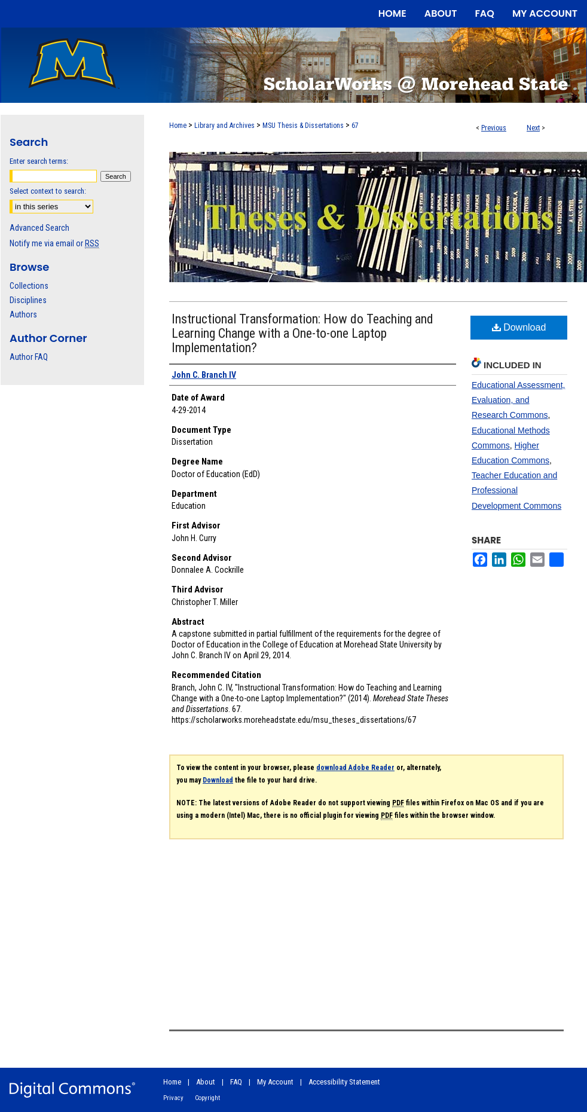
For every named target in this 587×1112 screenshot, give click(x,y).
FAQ (236, 1081)
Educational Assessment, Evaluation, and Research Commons (518, 400)
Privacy (173, 1098)
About (205, 1081)
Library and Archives (224, 125)
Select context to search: (48, 191)
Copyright (207, 1098)
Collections (29, 286)
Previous (493, 128)
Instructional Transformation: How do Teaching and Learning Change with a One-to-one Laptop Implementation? (302, 333)
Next (533, 128)
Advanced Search (39, 228)
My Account (275, 1081)
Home (178, 125)
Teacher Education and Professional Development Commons (516, 490)
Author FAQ (29, 357)
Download (519, 327)
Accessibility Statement (344, 1081)
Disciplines (28, 300)
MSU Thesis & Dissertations (303, 125)
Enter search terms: (39, 161)
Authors (23, 314)
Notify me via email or (54, 243)
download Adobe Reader (355, 767)
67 (355, 125)
